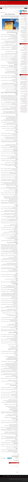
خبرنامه (3, 0)
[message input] (13, 469)
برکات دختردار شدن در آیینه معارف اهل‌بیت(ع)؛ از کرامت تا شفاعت (23, 79)
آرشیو (22, 478)
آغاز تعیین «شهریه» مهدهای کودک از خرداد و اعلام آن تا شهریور (23, 36)
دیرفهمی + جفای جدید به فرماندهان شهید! (24, 94)
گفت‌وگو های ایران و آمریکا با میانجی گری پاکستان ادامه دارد (23, 41)
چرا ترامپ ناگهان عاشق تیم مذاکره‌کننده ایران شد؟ (23, 21)
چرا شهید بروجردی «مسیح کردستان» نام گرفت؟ (23, 25)
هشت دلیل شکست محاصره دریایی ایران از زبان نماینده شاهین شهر (23, 92)
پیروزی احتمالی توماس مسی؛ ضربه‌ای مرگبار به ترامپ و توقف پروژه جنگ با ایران (23, 50)
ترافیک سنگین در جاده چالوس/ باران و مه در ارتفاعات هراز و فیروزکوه (23, 32)
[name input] (13, 464)
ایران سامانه (23, 480)
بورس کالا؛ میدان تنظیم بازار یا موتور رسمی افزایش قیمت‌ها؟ (23, 72)
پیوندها (4, 0)
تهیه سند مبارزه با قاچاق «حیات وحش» (23, 34)
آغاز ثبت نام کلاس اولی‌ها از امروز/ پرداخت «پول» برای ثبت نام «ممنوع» (23, 30)
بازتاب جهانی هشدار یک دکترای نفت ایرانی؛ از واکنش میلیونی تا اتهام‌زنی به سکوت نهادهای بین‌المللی (23, 82)
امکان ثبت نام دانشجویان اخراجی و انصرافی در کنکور (24, 40)
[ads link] (24, 11)
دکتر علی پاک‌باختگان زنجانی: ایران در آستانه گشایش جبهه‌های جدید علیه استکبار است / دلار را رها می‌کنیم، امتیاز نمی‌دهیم (23, 64)
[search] (1, 8)
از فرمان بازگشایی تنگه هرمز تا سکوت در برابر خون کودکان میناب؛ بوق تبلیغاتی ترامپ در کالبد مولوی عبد (23, 99)
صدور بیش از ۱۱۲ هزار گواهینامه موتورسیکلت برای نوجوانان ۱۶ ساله (24, 27)
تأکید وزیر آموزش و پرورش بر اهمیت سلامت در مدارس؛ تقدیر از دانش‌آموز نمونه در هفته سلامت (23, 111)
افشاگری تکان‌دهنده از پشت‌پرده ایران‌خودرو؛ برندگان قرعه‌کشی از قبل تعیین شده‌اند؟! (23, 58)
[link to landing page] (24, 3)
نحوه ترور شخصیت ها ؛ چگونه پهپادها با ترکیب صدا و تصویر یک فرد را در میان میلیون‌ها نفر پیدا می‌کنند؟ (23, 109)
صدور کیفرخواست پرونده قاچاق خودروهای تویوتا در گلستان (24, 56)
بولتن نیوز (16, 30)
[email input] (13, 465)
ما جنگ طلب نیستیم (25, 46)
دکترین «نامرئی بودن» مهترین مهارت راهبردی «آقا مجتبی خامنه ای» (23, 62)
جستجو (20, 478)
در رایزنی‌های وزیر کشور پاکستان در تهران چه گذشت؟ (24, 67)
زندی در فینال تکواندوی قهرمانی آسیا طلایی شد (24, 23)
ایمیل (17, 465)
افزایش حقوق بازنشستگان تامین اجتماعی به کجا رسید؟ (24, 54)
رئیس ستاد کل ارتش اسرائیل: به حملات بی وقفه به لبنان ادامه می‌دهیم (23, 89)
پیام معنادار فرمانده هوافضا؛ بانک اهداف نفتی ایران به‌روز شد (23, 87)
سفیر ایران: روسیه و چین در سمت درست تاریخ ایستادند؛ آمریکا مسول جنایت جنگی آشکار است (24, 106)
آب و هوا (1, 0)
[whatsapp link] (11, 458)
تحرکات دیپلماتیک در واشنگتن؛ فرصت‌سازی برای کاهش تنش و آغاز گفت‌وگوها (24, 101)
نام (17, 464)
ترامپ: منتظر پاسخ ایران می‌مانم (24, 60)
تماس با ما (8, 0)
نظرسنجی (16, 478)
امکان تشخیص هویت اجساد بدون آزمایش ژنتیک (24, 38)
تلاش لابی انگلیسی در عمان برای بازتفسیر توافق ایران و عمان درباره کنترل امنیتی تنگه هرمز (23, 19)
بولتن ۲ (23, 5)
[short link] (16, 456)
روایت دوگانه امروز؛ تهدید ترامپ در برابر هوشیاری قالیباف (23, 45)
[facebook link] (8, 458)
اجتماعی (16, 12)
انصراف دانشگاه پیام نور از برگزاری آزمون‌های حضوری (24, 28)
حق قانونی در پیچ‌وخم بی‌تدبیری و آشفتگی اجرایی (24, 48)
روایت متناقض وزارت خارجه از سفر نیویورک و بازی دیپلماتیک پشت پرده (24, 70)
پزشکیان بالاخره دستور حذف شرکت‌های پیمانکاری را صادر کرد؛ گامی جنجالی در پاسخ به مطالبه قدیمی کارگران (23, 77)
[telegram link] (10, 458)
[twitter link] (7, 458)
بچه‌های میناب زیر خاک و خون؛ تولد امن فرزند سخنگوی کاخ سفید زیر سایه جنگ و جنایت (23, 85)
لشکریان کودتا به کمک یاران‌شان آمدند (23, 104)
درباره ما (6, 0)
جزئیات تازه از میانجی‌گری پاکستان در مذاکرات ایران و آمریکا (23, 69)
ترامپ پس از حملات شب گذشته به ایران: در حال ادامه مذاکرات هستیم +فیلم (24, 96)
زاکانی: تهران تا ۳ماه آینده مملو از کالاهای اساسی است (24, 52)
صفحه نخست (25, 5)
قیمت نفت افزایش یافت (25, 33)
